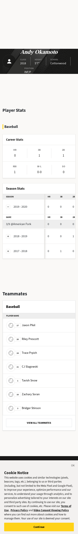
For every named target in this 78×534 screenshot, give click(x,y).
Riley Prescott (22, 339)
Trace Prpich (21, 353)
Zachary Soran (23, 394)
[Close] (73, 469)
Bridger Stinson (23, 408)
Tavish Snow (21, 380)
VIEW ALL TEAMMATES (39, 423)
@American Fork (18, 224)
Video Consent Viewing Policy (51, 513)
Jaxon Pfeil (20, 325)
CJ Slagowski (22, 367)
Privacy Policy (19, 513)
